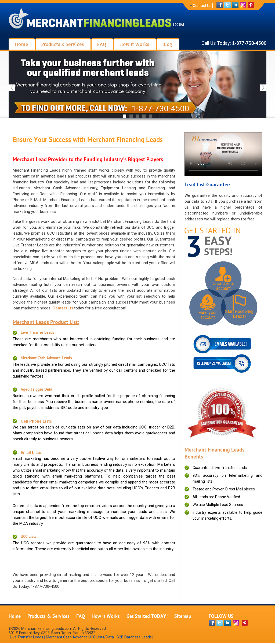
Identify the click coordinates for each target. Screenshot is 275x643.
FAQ (80, 617)
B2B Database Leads (134, 637)
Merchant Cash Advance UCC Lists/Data (80, 637)
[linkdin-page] (227, 623)
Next (263, 87)
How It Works (106, 617)
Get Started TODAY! (147, 617)
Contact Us (202, 5)
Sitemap (182, 617)
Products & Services (48, 617)
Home (15, 617)
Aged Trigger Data (36, 389)
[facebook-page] (212, 623)
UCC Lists (28, 536)
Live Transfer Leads (37, 332)
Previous (12, 87)
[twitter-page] (219, 623)
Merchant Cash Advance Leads (46, 358)
